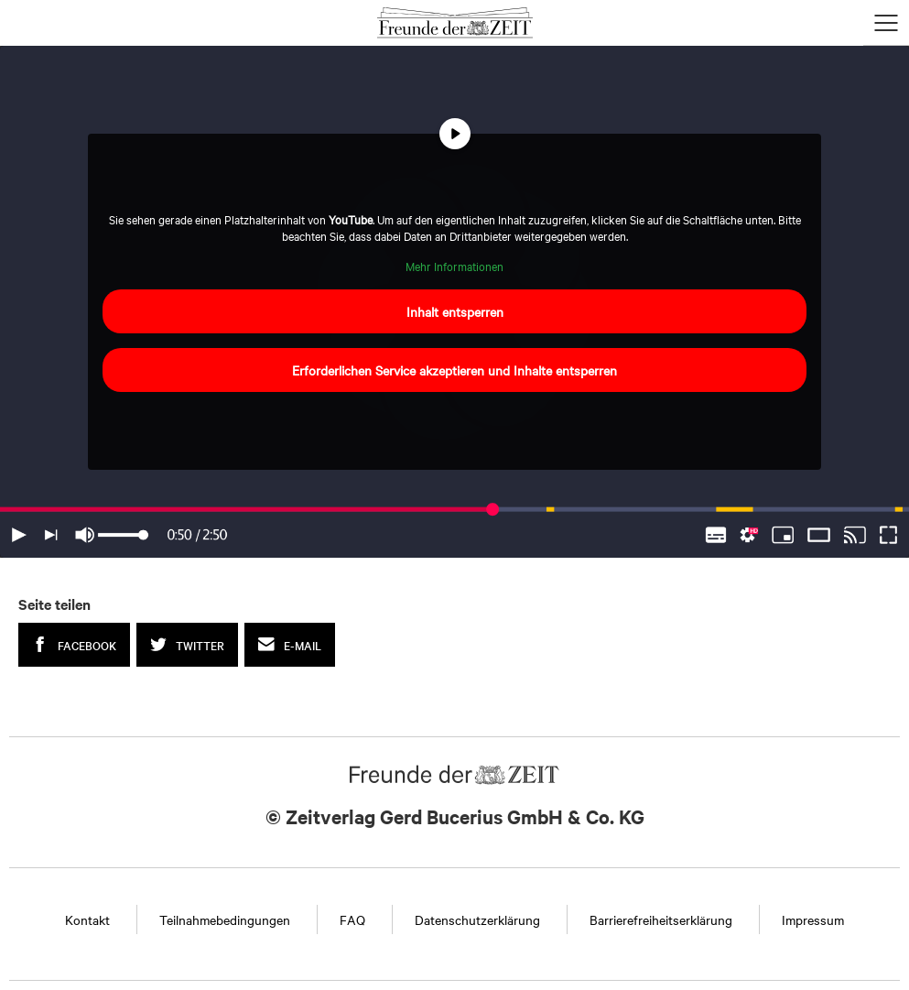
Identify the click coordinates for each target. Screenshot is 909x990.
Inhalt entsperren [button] (454, 311)
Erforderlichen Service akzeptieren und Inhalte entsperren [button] (454, 370)
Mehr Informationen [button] (454, 266)
